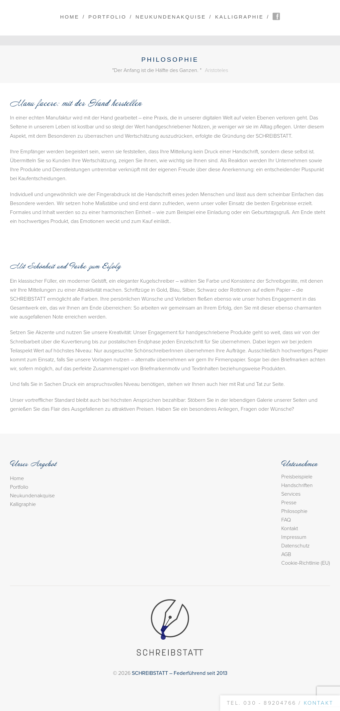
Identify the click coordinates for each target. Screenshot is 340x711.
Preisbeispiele (296, 476)
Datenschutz (295, 545)
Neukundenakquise (170, 17)
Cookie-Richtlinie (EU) (305, 563)
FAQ (286, 520)
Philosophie (294, 511)
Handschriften (297, 485)
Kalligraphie (239, 17)
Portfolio (107, 17)
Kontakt (289, 528)
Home (69, 17)
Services (290, 494)
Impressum (293, 537)
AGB (286, 554)
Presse (289, 502)
